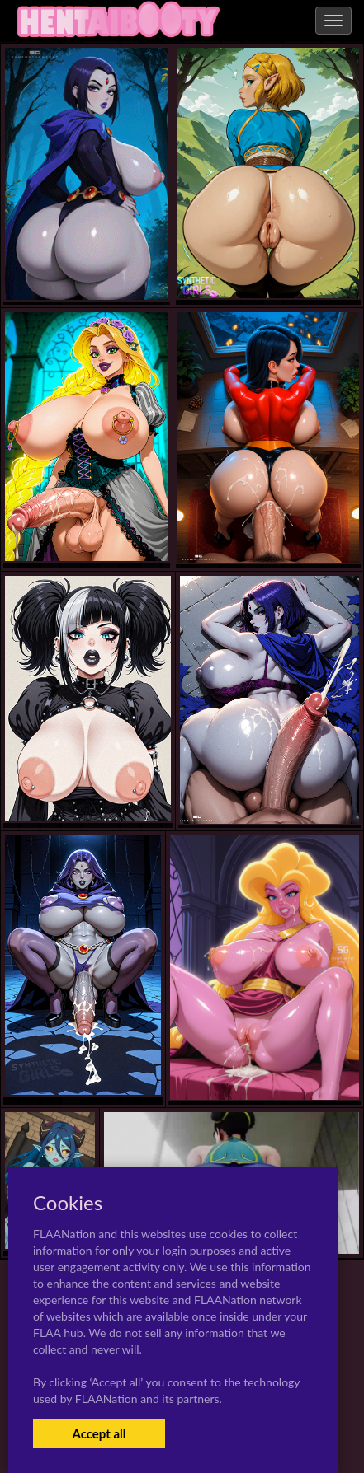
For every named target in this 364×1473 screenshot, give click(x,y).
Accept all (98, 1433)
